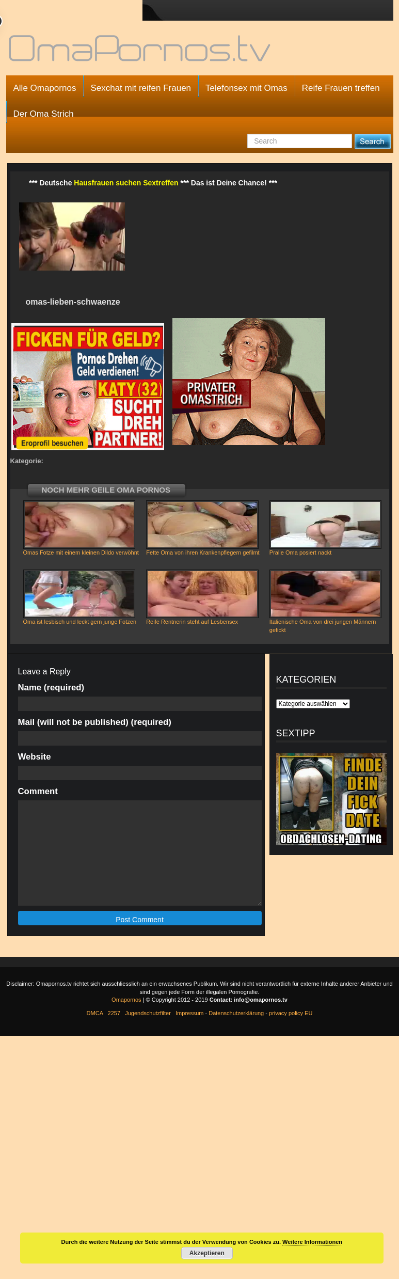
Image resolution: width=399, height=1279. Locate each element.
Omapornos (126, 1000)
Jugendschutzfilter (148, 1013)
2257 (114, 1013)
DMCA (95, 1013)
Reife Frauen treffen (341, 88)
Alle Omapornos (44, 88)
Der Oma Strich (43, 114)
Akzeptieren (207, 1253)
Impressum (189, 1013)
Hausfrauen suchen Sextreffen (126, 183)
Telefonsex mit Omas (246, 88)
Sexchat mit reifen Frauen (140, 88)
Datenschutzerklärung (236, 1013)
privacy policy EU (290, 1013)
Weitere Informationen (312, 1242)
